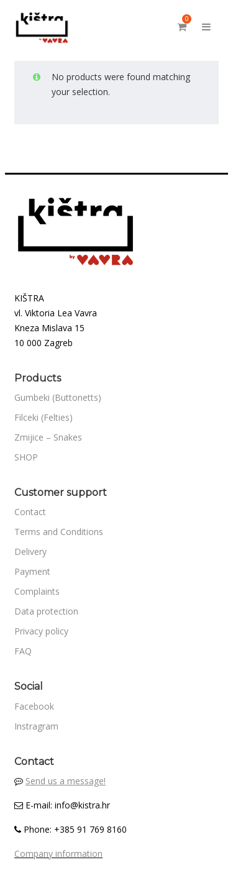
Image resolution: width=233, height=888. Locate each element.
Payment (32, 571)
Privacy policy (41, 631)
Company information (58, 853)
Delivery (30, 551)
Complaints (37, 591)
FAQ (23, 651)
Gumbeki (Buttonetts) (57, 397)
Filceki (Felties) (43, 417)
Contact (30, 512)
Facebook (34, 706)
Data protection (46, 611)
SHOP (26, 457)
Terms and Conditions (58, 532)
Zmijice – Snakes (48, 437)
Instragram (36, 726)
